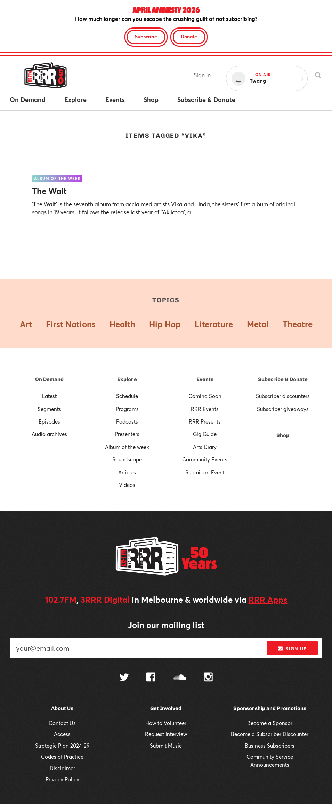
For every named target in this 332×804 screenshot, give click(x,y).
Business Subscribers (269, 745)
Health (122, 324)
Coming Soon (204, 396)
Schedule (127, 396)
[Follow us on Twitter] (124, 678)
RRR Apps (268, 599)
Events (204, 379)
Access (62, 734)
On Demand (49, 379)
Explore (127, 379)
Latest (49, 396)
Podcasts (127, 421)
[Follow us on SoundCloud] (179, 678)
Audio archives (49, 434)
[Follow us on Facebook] (150, 677)
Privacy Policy (62, 779)
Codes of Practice (62, 756)
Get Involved (165, 708)
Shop (282, 435)
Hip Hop (165, 324)
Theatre (298, 324)
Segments (49, 408)
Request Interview (166, 734)
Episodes (49, 421)
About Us (62, 708)
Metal (258, 324)
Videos (127, 484)
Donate (189, 36)
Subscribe (146, 36)
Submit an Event (205, 472)
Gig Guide (205, 434)
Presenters (127, 434)
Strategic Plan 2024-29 (62, 745)
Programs (127, 408)
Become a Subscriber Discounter (269, 734)
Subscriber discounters (283, 396)
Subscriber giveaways (283, 408)
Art (26, 324)
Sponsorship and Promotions (269, 708)
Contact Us (62, 722)
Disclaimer (62, 768)
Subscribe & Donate (283, 379)
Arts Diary (205, 446)
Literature (214, 324)
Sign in (202, 75)
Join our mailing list (166, 624)
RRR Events (205, 408)
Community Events (204, 459)
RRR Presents (205, 421)
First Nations (71, 324)
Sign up (292, 648)
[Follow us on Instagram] (208, 677)
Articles (127, 472)
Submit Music (166, 745)
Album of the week (127, 446)
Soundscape (127, 459)
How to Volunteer (165, 722)
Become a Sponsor (269, 722)
